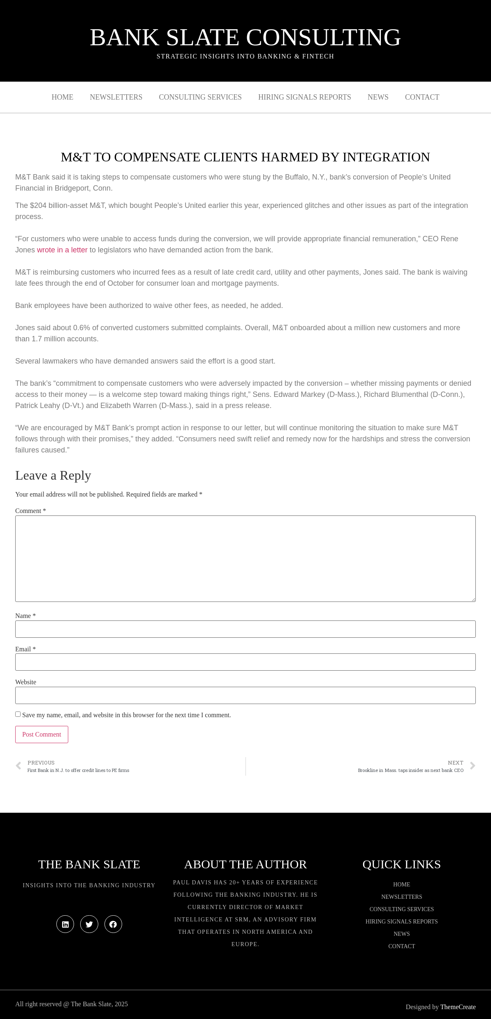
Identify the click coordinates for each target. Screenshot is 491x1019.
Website (25, 682)
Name (25, 616)
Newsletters (116, 97)
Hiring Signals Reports (304, 97)
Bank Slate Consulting (245, 37)
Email (25, 649)
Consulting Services (200, 97)
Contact (422, 97)
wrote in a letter (62, 250)
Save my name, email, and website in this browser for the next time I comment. (126, 715)
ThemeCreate (458, 1006)
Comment (30, 511)
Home (63, 97)
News (378, 97)
